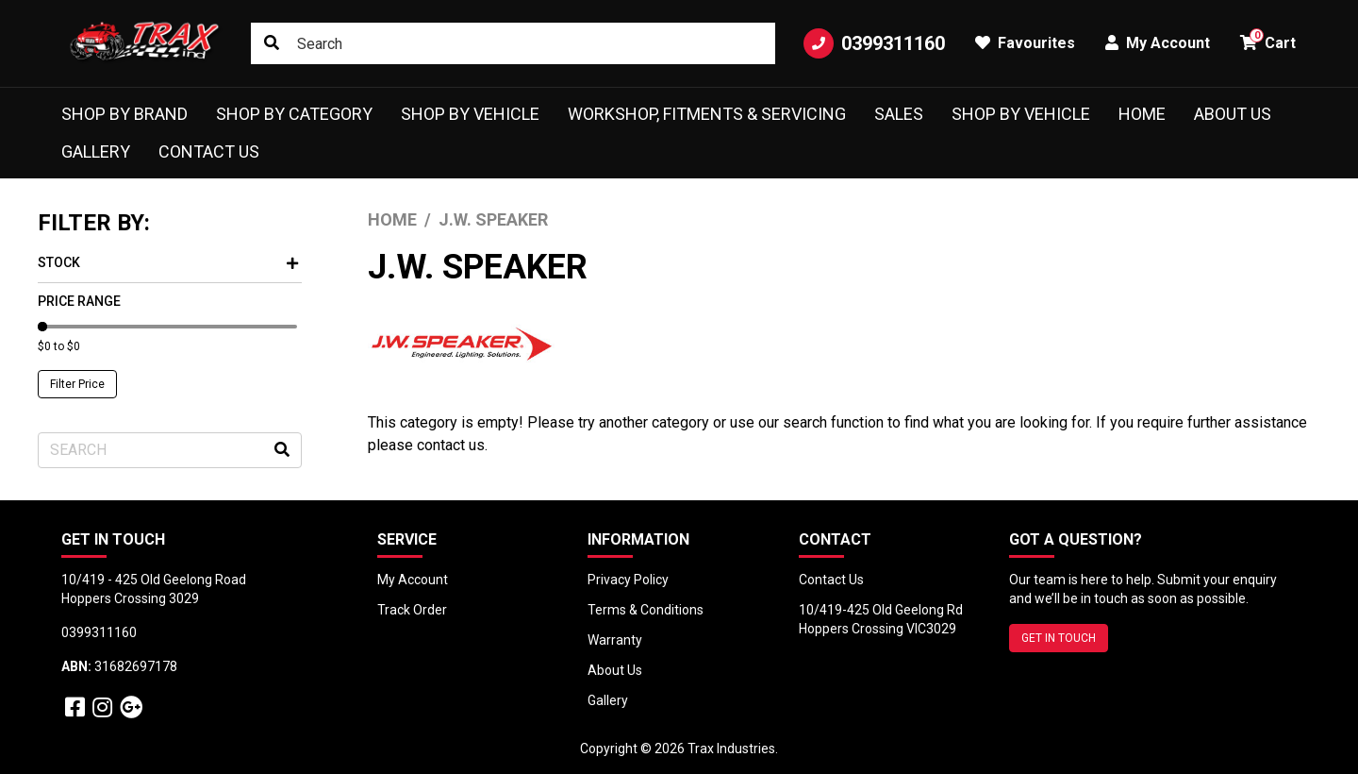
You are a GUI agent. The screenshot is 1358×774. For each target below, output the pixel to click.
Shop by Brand (124, 114)
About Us (1232, 114)
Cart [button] (1268, 40)
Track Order (412, 609)
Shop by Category (294, 114)
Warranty (615, 640)
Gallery (95, 151)
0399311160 (874, 43)
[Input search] (513, 43)
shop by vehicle (1021, 114)
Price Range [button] (79, 301)
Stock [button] (168, 262)
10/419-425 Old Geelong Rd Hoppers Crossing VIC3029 (881, 619)
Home (1142, 114)
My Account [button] (1157, 43)
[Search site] (271, 43)
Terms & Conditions (646, 609)
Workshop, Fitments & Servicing (707, 114)
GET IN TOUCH (1058, 638)
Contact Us (208, 151)
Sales (898, 114)
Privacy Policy (628, 579)
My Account (412, 579)
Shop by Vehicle (470, 114)
